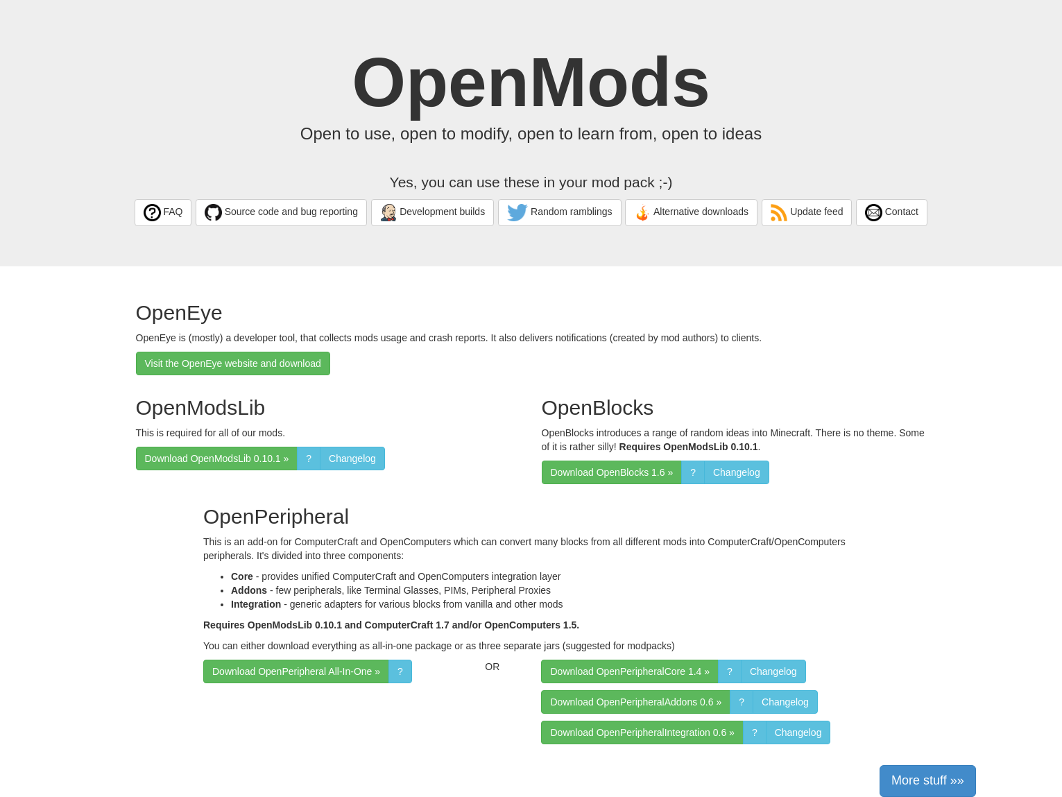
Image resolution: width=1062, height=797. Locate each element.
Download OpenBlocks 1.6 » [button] (612, 472)
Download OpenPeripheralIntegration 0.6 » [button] (642, 732)
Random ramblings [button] (560, 212)
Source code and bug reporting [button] (281, 212)
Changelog (352, 458)
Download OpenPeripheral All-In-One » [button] (296, 671)
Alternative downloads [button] (691, 212)
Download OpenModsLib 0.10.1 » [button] (217, 458)
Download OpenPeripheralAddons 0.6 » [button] (635, 702)
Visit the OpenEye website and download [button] (233, 363)
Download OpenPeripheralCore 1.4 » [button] (630, 671)
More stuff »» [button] (927, 780)
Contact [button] (891, 212)
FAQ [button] (163, 212)
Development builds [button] (432, 212)
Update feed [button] (807, 212)
